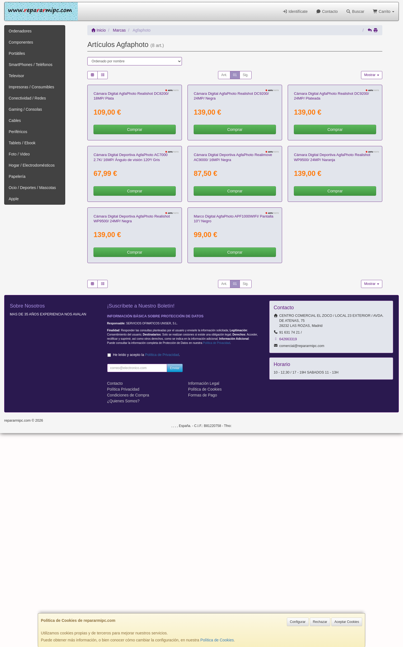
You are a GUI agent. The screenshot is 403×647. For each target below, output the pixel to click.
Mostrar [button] (371, 75)
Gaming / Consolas (25, 109)
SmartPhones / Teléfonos (30, 64)
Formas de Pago (202, 609)
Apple (14, 199)
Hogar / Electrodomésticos (32, 165)
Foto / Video (19, 154)
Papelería (17, 176)
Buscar (355, 11)
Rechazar (320, 622)
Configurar (298, 622)
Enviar (174, 582)
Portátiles (17, 53)
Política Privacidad (123, 603)
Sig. (246, 75)
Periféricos (18, 131)
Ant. (224, 75)
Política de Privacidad (216, 556)
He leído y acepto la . (146, 569)
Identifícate (295, 11)
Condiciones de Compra (128, 609)
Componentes (21, 42)
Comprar (134, 201)
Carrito (383, 11)
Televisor (16, 76)
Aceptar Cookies (346, 622)
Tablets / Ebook (22, 143)
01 (235, 75)
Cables (15, 120)
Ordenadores (20, 31)
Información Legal (203, 597)
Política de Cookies (217, 640)
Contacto (327, 11)
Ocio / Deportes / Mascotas (32, 187)
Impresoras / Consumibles (31, 87)
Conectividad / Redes (27, 98)
